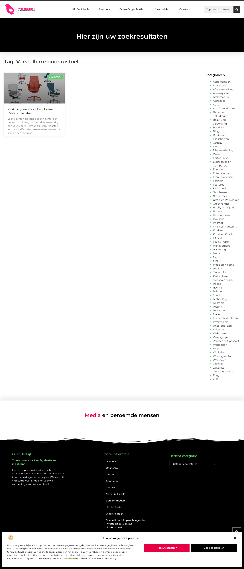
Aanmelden (162, 9)
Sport (216, 295)
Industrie (218, 219)
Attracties (219, 100)
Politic (217, 283)
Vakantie (218, 329)
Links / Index (221, 241)
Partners (104, 9)
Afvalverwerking (223, 89)
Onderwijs (219, 272)
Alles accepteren (167, 547)
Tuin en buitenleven (225, 318)
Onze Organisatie (132, 9)
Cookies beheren (214, 547)
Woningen (219, 360)
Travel (216, 314)
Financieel (219, 188)
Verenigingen (221, 337)
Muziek (217, 268)
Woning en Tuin (223, 356)
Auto (216, 104)
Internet (218, 222)
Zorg (216, 375)
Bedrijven (219, 127)
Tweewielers (220, 322)
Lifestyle (218, 238)
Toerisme (219, 310)
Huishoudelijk (221, 215)
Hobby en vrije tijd (224, 207)
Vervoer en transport (226, 341)
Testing (217, 306)
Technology (220, 299)
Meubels (218, 257)
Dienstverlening (223, 150)
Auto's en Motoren (224, 108)
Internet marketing (225, 226)
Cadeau (217, 142)
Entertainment (222, 173)
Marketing (219, 249)
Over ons (111, 461)
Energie (218, 169)
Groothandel (221, 203)
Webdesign (220, 344)
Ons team (112, 467)
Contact (184, 9)
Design (217, 146)
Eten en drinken (223, 177)
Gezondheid (220, 196)
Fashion (218, 180)
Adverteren (220, 85)
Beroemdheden (115, 500)
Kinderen (218, 230)
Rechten (218, 287)
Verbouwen (220, 333)
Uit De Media (81, 9)
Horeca (217, 211)
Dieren (217, 154)
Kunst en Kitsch (223, 234)
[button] (235, 538)
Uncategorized (222, 325)
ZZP (215, 379)
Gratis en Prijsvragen (226, 200)
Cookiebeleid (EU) (116, 494)
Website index (114, 513)
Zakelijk (218, 363)
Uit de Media (113, 507)
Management (221, 245)
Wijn (216, 348)
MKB (216, 261)
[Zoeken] (236, 9)
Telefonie (218, 302)
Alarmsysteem (222, 93)
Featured (218, 184)
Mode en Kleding (223, 264)
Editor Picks (220, 158)
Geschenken (220, 192)
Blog (216, 131)
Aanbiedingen (222, 81)
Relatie (217, 291)
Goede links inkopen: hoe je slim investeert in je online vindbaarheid (126, 524)
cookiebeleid (69, 558)
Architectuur (221, 97)
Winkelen (219, 352)
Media (217, 253)
